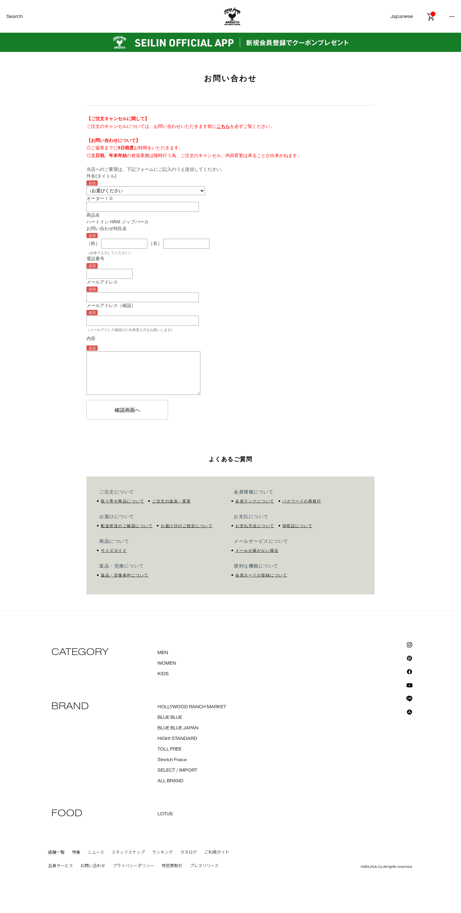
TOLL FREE (170, 749)
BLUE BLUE (170, 717)
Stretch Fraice (172, 759)
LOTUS (165, 814)
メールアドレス (102, 282)
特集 (76, 852)
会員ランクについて (254, 501)
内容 (90, 338)
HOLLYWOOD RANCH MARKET (192, 707)
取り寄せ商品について (122, 501)
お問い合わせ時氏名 (106, 228)
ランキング (162, 852)
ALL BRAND (170, 781)
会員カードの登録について (261, 575)
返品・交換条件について (125, 575)
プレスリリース (204, 865)
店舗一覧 (56, 852)
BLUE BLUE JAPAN (178, 728)
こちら (223, 126)
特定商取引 (172, 865)
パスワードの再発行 (301, 501)
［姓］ (93, 243)
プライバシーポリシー (133, 865)
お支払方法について (254, 526)
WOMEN (167, 663)
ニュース (96, 852)
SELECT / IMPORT (177, 770)
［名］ (155, 243)
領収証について (297, 526)
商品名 (93, 215)
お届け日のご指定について (187, 526)
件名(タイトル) (101, 175)
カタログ (188, 852)
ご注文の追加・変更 (171, 501)
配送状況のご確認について (127, 526)
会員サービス (60, 865)
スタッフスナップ (128, 852)
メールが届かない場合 (257, 550)
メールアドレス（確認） (111, 305)
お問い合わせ (92, 865)
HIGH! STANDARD (177, 738)
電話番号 (95, 258)
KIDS (163, 673)
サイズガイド (114, 550)
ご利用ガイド (216, 852)
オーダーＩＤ (99, 198)
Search (14, 16)
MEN (163, 652)
